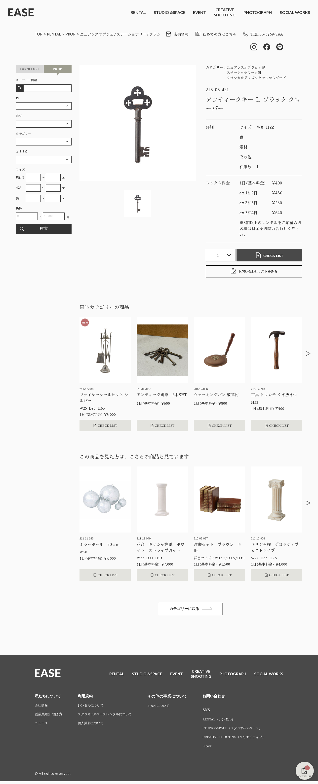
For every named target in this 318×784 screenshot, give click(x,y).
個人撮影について (94, 725)
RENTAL (138, 12)
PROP (72, 34)
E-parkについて (165, 707)
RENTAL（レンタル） (226, 721)
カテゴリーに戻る (190, 610)
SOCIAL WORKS (295, 12)
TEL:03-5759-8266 (261, 34)
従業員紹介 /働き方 (49, 716)
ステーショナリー (137, 34)
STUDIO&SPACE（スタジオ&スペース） (240, 730)
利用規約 (88, 697)
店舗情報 (171, 34)
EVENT (199, 12)
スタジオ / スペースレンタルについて (109, 716)
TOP (39, 34)
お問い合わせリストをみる (254, 272)
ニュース (42, 725)
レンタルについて (94, 707)
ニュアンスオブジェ (100, 34)
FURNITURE (30, 69)
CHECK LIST (270, 256)
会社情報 (42, 707)
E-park (213, 748)
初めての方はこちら (211, 34)
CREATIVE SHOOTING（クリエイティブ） (242, 739)
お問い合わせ (221, 697)
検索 (44, 229)
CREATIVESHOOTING (225, 12)
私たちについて (49, 697)
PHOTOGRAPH (257, 12)
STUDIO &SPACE (169, 12)
